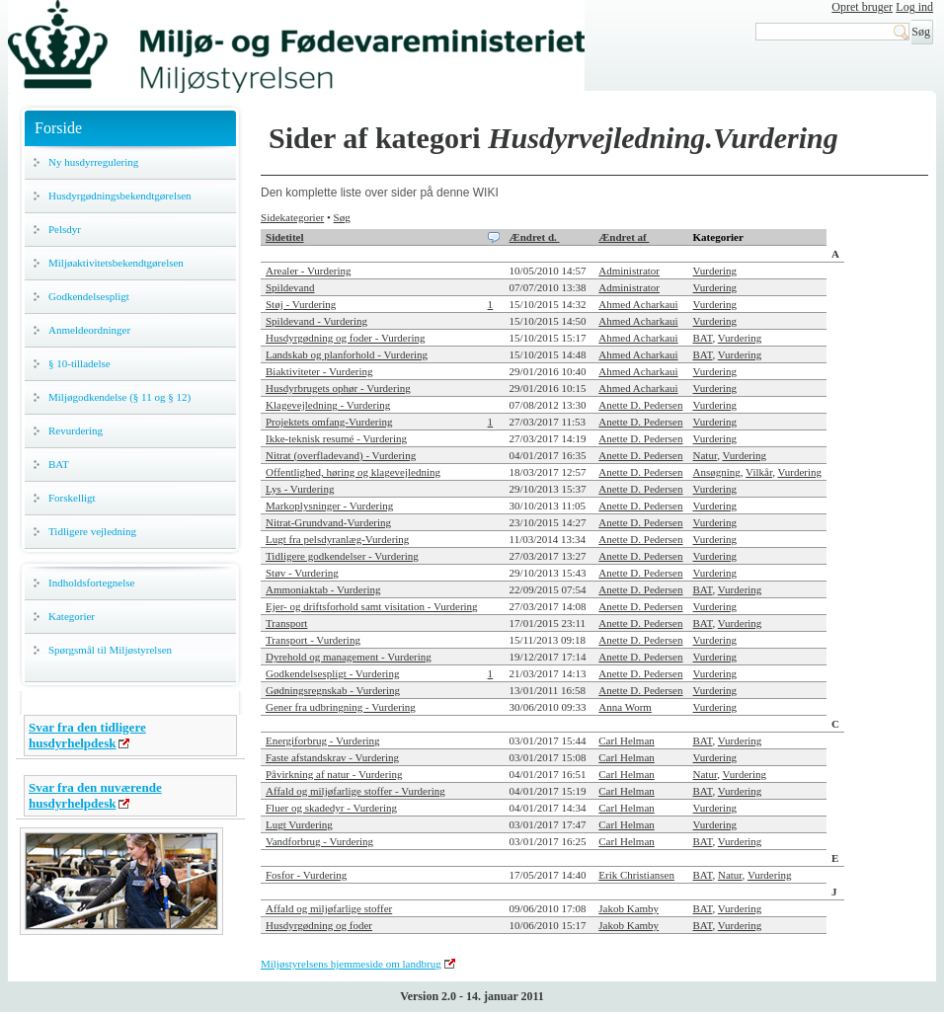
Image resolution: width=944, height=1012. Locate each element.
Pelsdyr (64, 229)
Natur (705, 455)
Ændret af (623, 237)
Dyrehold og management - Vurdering (349, 656)
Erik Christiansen (636, 875)
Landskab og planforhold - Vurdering (347, 354)
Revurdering (75, 430)
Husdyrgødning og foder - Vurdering (345, 338)
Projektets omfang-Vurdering (329, 422)
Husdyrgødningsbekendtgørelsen (120, 195)
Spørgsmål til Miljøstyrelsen (110, 650)
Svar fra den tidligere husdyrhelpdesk (87, 735)
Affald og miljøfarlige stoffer (329, 908)
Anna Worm (625, 707)
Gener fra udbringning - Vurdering (341, 707)
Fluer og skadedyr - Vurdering (331, 808)
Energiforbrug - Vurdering (323, 740)
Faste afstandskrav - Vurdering (332, 757)
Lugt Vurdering (299, 824)
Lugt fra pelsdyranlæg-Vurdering (337, 539)
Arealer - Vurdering (309, 270)
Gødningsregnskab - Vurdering (333, 690)
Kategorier (71, 616)
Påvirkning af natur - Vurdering (334, 774)
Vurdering (715, 270)
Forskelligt (72, 498)
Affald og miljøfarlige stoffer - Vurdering (355, 791)
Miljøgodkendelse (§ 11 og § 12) (119, 397)
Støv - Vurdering (302, 573)
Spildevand (290, 287)
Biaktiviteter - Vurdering (319, 371)
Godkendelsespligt (88, 296)
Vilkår (759, 472)
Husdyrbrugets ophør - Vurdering (338, 388)
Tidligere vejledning (92, 531)
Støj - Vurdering (301, 304)
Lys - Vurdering (300, 489)
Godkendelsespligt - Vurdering (332, 673)
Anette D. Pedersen (640, 405)
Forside (58, 127)
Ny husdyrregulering (93, 162)
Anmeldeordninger (89, 330)
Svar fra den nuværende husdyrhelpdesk (95, 795)
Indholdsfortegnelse (91, 582)
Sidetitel (285, 237)
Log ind (914, 7)
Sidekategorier (292, 217)
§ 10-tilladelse (79, 363)
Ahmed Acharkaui (637, 304)
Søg (342, 217)
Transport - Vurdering (313, 640)
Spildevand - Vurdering (316, 321)
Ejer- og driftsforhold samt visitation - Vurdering (372, 606)
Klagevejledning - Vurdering (328, 405)
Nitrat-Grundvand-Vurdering (328, 522)
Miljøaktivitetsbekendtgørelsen (116, 263)
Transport (286, 623)
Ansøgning (717, 472)
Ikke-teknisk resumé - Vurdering (336, 438)
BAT (58, 464)
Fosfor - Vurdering (306, 875)
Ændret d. (535, 237)
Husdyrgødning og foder (319, 925)
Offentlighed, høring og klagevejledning (353, 472)
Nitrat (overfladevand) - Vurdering (341, 455)
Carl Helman (626, 740)
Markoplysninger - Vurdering (329, 505)
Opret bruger (862, 7)
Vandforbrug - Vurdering (319, 841)
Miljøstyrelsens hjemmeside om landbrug (351, 964)
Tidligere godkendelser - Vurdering (342, 556)
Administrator (629, 270)
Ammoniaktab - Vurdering (323, 589)
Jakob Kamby (628, 908)
